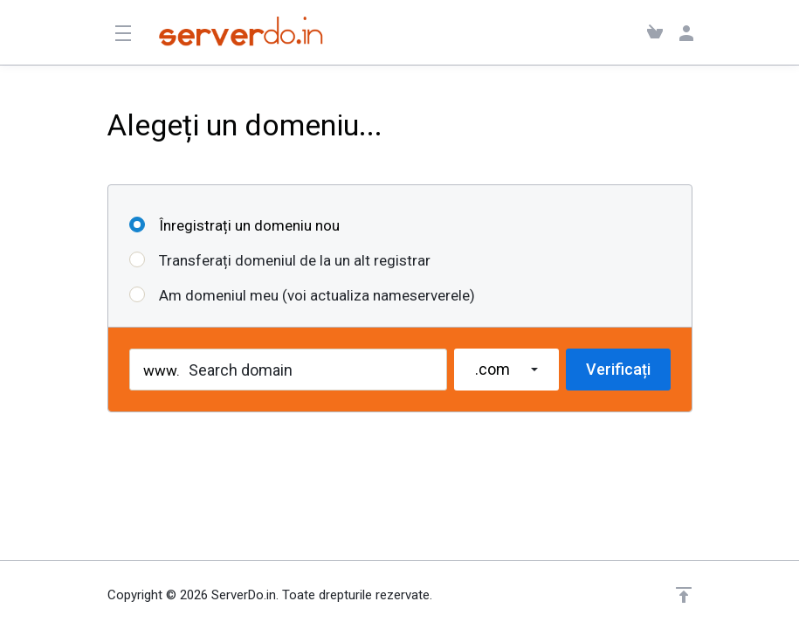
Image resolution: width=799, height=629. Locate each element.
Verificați (618, 369)
